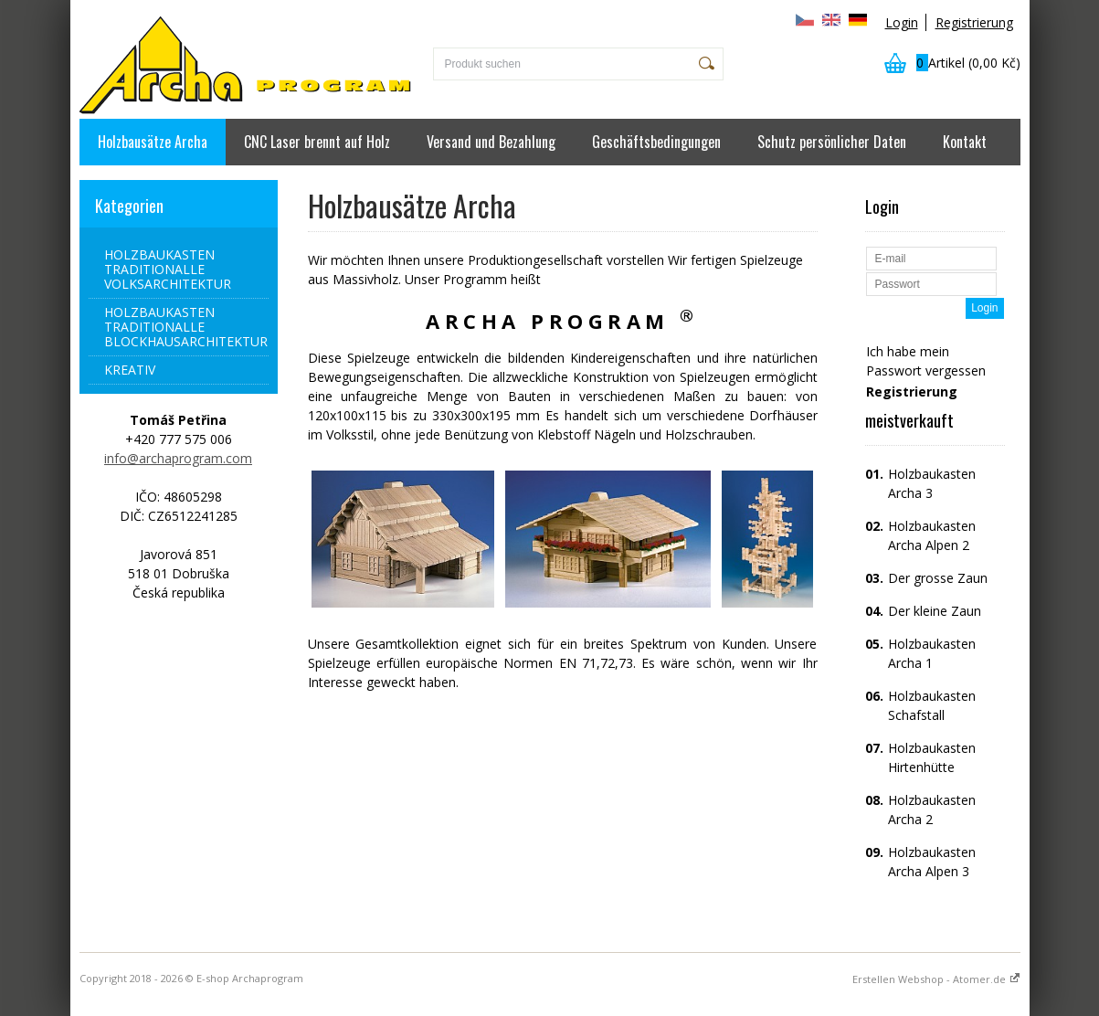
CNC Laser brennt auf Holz (317, 142)
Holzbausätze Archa (152, 142)
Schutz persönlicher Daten (831, 142)
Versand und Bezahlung (491, 142)
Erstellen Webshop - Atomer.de (936, 979)
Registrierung (974, 22)
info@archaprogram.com (178, 458)
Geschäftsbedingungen (656, 142)
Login (901, 22)
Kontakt (965, 142)
